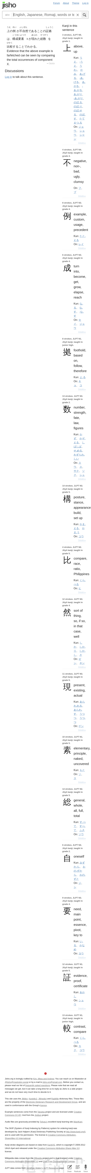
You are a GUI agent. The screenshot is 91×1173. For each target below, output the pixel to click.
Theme (75, 3)
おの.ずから (79, 871)
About (66, 3)
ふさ (82, 830)
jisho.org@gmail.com (52, 1082)
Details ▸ (82, 143)
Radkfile (55, 1098)
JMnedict (42, 1098)
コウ (81, 536)
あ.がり (78, 94)
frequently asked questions (37, 1085)
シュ (82, 475)
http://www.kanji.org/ (75, 1131)
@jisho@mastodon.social (16, 1082)
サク (76, 471)
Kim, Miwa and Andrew (43, 1078)
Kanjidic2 (33, 1098)
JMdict (25, 1098)
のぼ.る (78, 102)
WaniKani (77, 1122)
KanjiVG (51, 1145)
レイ (81, 244)
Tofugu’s (43, 1122)
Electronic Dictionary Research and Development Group (51, 1102)
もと (82, 770)
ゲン (81, 726)
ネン (82, 663)
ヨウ (81, 953)
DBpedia (38, 1158)
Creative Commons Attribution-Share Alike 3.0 (58, 1148)
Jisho (9, 5)
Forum (56, 3)
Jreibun (38, 1115)
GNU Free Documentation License (59, 1161)
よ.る (82, 377)
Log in (85, 3)
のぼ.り (78, 106)
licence (43, 1105)
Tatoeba (52, 63)
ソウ (81, 834)
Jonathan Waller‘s (34, 1168)
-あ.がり (78, 98)
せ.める (78, 450)
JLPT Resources (51, 1168)
